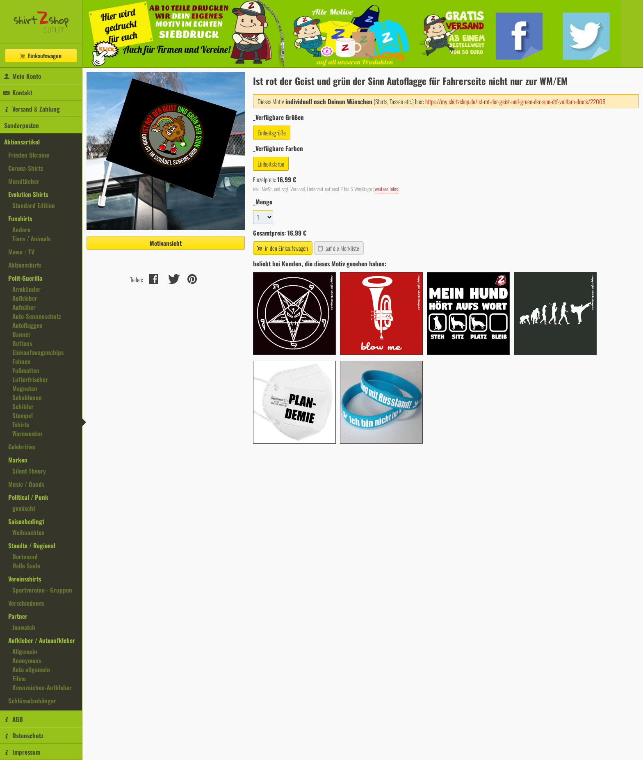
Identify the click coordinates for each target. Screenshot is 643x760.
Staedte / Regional (31, 545)
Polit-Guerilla (25, 277)
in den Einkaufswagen (281, 248)
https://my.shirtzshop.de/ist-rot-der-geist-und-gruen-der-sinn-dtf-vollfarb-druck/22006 (515, 101)
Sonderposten (21, 125)
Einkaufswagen (40, 55)
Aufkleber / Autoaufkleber (41, 640)
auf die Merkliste (338, 248)
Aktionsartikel (22, 141)
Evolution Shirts (28, 194)
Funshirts (20, 218)
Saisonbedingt (26, 521)
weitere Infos (386, 189)
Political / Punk (28, 496)
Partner (17, 615)
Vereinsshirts (24, 578)
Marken (17, 459)
